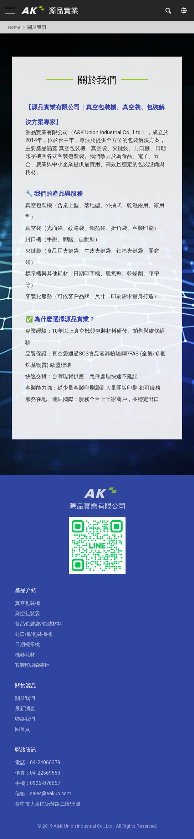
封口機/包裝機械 (33, 634)
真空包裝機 (27, 603)
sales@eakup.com (50, 793)
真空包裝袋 (27, 613)
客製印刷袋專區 (32, 665)
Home (14, 27)
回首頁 (22, 729)
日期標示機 (27, 644)
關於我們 (25, 698)
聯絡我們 (25, 719)
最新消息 (25, 708)
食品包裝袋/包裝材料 (38, 624)
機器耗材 (25, 655)
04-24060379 (45, 762)
